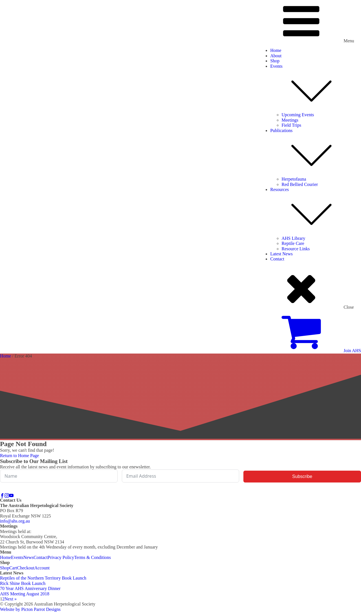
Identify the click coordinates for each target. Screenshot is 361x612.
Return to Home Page (19, 455)
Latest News (281, 253)
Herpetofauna (293, 179)
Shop (274, 60)
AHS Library (293, 238)
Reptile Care (292, 243)
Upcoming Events (297, 114)
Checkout (25, 567)
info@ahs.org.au (15, 521)
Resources (315, 211)
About (275, 55)
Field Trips (291, 125)
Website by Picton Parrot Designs (30, 609)
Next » (11, 598)
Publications (315, 152)
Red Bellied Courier (299, 184)
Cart (13, 567)
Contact (277, 258)
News (28, 557)
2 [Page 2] (3, 598)
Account (42, 567)
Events (315, 88)
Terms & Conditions (92, 557)
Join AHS (352, 350)
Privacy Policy (61, 557)
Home (275, 50)
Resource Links (295, 248)
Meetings (289, 120)
